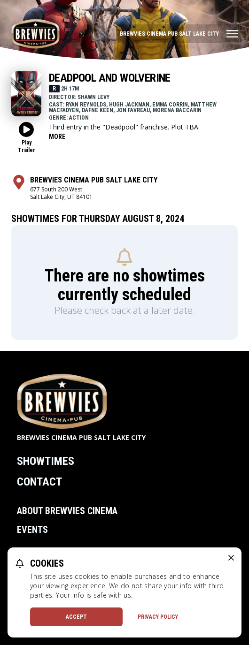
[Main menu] (178, 33)
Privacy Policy (158, 617)
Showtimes (45, 461)
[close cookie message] (231, 557)
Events (32, 529)
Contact (39, 481)
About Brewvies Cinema (67, 510)
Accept (76, 617)
